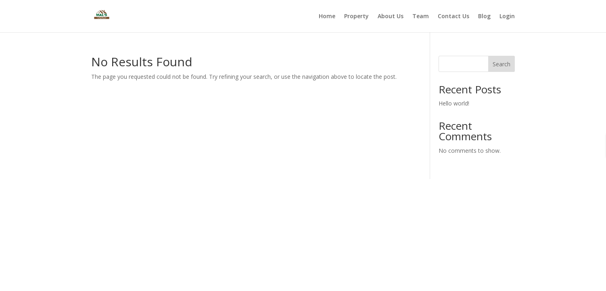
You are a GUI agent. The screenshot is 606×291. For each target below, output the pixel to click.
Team (420, 16)
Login (507, 16)
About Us (390, 16)
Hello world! (454, 103)
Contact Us (453, 16)
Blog (484, 16)
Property (356, 16)
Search (501, 64)
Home (327, 16)
